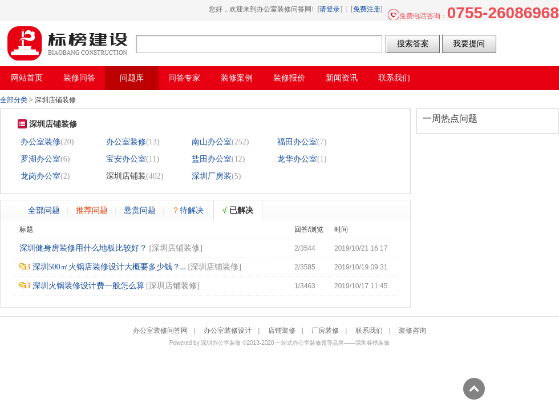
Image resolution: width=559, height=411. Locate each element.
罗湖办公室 (40, 159)
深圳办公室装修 (221, 343)
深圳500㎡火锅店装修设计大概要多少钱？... (110, 267)
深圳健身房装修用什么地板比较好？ (83, 248)
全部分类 (13, 100)
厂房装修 (325, 331)
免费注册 (366, 9)
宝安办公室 (126, 159)
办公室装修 (40, 142)
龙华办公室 (297, 159)
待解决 (188, 210)
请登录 (329, 9)
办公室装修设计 (228, 331)
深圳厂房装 (212, 176)
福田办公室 (297, 142)
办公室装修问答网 (67, 43)
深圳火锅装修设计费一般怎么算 (88, 285)
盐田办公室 (212, 159)
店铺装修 (281, 331)
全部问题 (44, 210)
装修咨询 (412, 331)
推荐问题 (92, 210)
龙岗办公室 (40, 176)
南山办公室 (212, 142)
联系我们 (369, 331)
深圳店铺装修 (176, 248)
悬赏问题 (140, 210)
